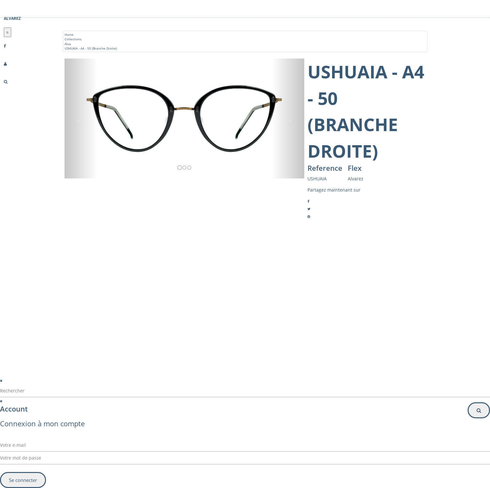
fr (7, 32)
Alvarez (12, 18)
